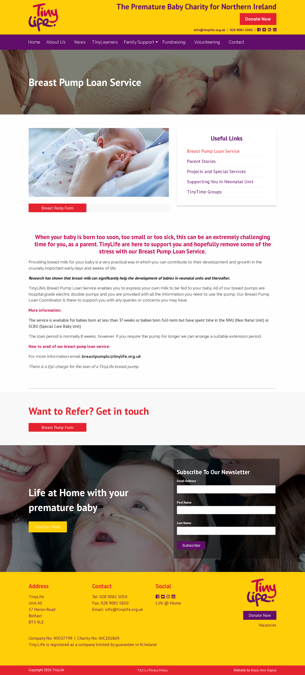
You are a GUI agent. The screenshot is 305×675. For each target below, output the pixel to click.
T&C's (141, 670)
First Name (184, 502)
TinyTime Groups (204, 192)
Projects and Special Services (216, 171)
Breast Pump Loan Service (213, 151)
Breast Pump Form (57, 208)
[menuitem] (34, 42)
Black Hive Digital (263, 670)
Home (34, 42)
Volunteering (207, 42)
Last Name (184, 523)
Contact (236, 42)
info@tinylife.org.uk (209, 30)
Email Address (187, 481)
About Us (55, 42)
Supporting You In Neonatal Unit (220, 182)
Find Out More (47, 526)
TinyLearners (105, 42)
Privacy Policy (158, 670)
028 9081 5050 (241, 30)
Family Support (139, 42)
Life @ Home (168, 603)
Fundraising (174, 42)
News (80, 42)
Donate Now (258, 19)
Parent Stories (201, 161)
